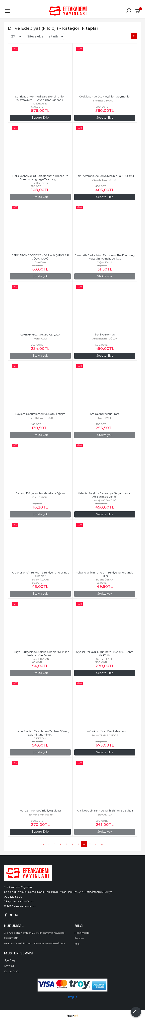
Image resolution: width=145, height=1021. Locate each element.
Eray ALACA (104, 814)
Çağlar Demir (40, 182)
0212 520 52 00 (13, 896)
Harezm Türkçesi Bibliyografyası (40, 810)
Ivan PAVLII (40, 338)
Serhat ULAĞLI (104, 658)
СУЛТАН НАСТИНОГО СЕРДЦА (40, 334)
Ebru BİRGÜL (40, 497)
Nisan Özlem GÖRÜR (40, 417)
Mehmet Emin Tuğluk (40, 814)
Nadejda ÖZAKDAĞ (104, 500)
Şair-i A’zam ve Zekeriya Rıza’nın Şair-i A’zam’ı (105, 175)
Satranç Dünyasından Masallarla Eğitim (40, 493)
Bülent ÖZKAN (40, 579)
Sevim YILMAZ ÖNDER (104, 735)
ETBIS (72, 998)
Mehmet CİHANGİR (104, 100)
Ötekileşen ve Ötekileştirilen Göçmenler (105, 96)
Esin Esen (40, 262)
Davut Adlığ (40, 103)
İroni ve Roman (105, 334)
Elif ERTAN (40, 738)
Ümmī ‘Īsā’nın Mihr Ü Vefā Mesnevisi (105, 731)
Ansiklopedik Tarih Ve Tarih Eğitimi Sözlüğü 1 (105, 810)
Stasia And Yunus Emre (105, 413)
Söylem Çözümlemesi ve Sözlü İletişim (40, 413)
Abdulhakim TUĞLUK (104, 179)
